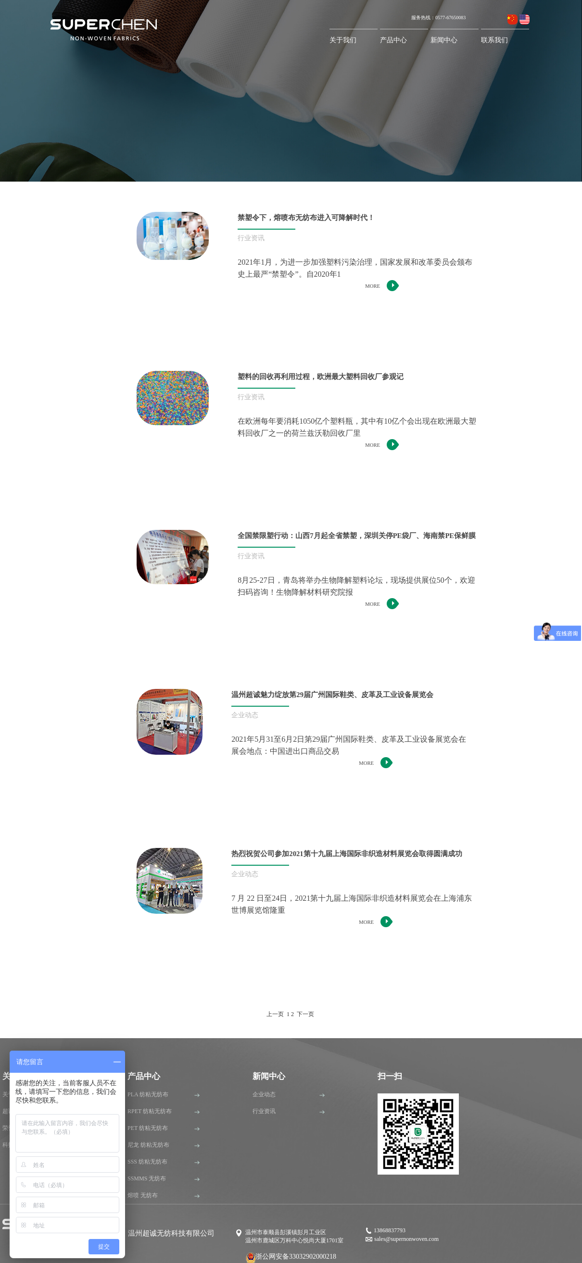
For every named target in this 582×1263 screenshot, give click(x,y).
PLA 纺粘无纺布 (147, 1094)
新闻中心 (443, 40)
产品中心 (393, 40)
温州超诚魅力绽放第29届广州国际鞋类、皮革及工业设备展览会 (332, 695)
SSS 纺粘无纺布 (147, 1161)
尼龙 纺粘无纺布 (148, 1144)
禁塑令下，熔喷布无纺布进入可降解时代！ (306, 217)
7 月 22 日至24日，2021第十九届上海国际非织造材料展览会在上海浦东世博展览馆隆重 (351, 904)
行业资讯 (264, 1111)
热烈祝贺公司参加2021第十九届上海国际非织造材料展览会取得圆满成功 (346, 854)
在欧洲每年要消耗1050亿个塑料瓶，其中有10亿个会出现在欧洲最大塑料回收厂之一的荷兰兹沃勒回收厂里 (357, 427)
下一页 (305, 1014)
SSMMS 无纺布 (146, 1178)
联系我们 (494, 40)
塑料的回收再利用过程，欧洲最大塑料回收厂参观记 (321, 376)
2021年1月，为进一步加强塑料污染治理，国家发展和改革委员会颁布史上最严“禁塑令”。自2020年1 (355, 268)
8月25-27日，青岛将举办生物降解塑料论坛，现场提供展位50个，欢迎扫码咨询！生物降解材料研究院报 (356, 586)
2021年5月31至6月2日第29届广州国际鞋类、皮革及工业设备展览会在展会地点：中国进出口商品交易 (348, 745)
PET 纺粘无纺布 (147, 1128)
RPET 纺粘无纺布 (149, 1111)
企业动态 (264, 1094)
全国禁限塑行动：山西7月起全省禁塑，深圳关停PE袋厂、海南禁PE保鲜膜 (357, 536)
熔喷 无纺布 (142, 1195)
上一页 (275, 1014)
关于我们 (342, 40)
